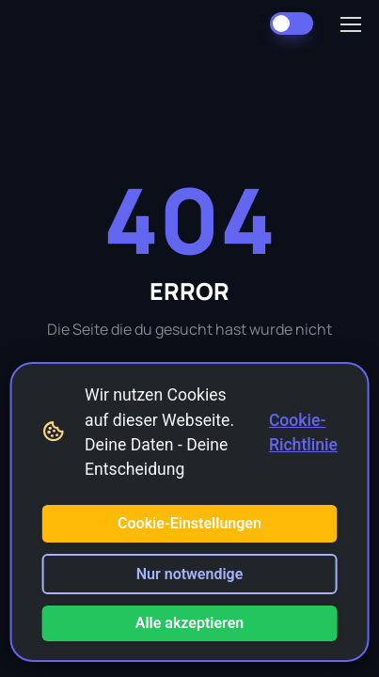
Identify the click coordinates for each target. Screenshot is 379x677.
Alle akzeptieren (190, 623)
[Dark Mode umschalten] (291, 23)
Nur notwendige (190, 574)
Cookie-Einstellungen (189, 523)
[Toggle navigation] (350, 24)
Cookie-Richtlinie (303, 432)
